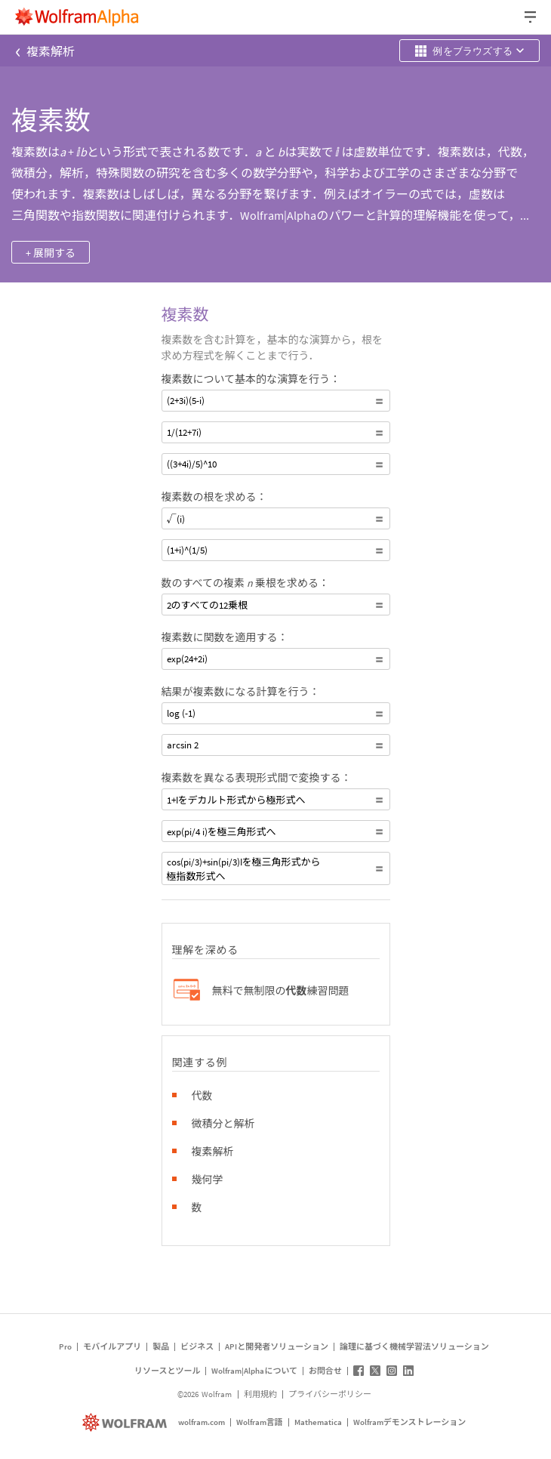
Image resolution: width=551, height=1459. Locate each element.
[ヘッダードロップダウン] (531, 17)
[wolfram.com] (126, 1422)
